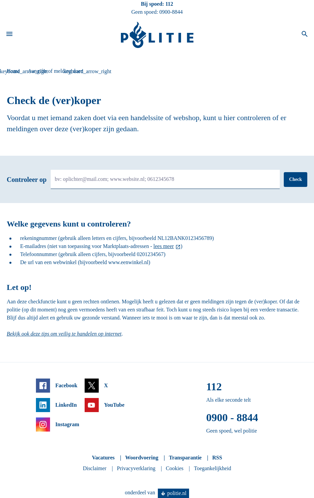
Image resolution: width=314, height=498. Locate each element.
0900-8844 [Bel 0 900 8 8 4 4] (171, 12)
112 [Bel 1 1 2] (169, 4)
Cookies (174, 468)
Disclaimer (94, 468)
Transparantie (185, 457)
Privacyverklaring (136, 468)
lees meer (163, 246)
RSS (217, 457)
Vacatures (103, 457)
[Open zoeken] (305, 35)
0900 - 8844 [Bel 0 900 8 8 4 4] (232, 417)
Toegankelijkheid (212, 468)
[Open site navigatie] (9, 35)
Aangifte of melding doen (55, 71)
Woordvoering (142, 457)
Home (13, 71)
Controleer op (27, 179)
